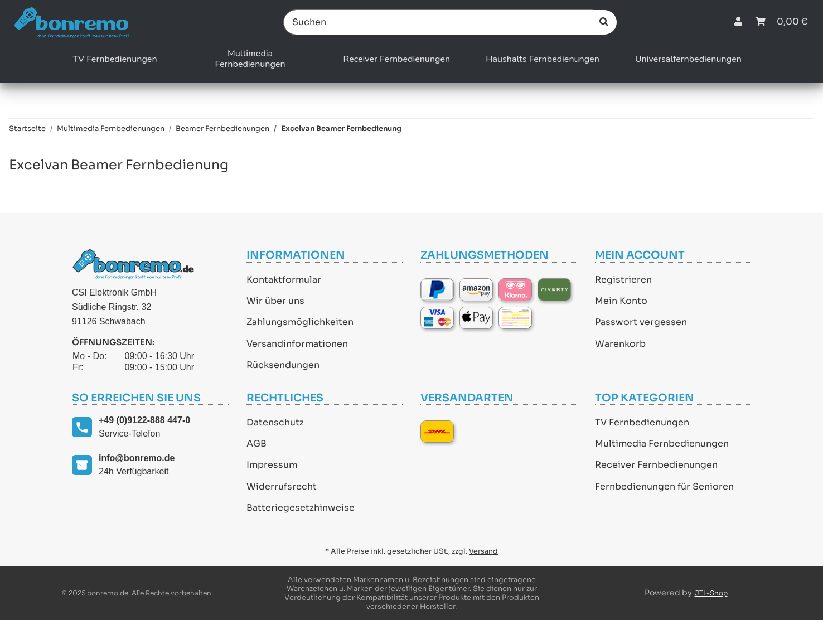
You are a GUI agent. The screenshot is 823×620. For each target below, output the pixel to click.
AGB (256, 443)
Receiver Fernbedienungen (656, 465)
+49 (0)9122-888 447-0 (144, 420)
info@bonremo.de (137, 458)
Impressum (271, 465)
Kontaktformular (283, 279)
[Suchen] (438, 22)
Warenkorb (620, 344)
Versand (483, 551)
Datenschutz (275, 422)
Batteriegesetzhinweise (300, 508)
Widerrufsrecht (281, 486)
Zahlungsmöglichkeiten (300, 322)
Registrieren (623, 279)
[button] (738, 22)
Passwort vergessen (641, 322)
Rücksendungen (282, 365)
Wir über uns (275, 301)
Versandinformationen (297, 344)
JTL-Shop (711, 593)
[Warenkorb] (781, 22)
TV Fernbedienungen (642, 422)
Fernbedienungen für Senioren (664, 486)
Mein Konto (621, 301)
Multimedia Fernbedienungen (662, 443)
